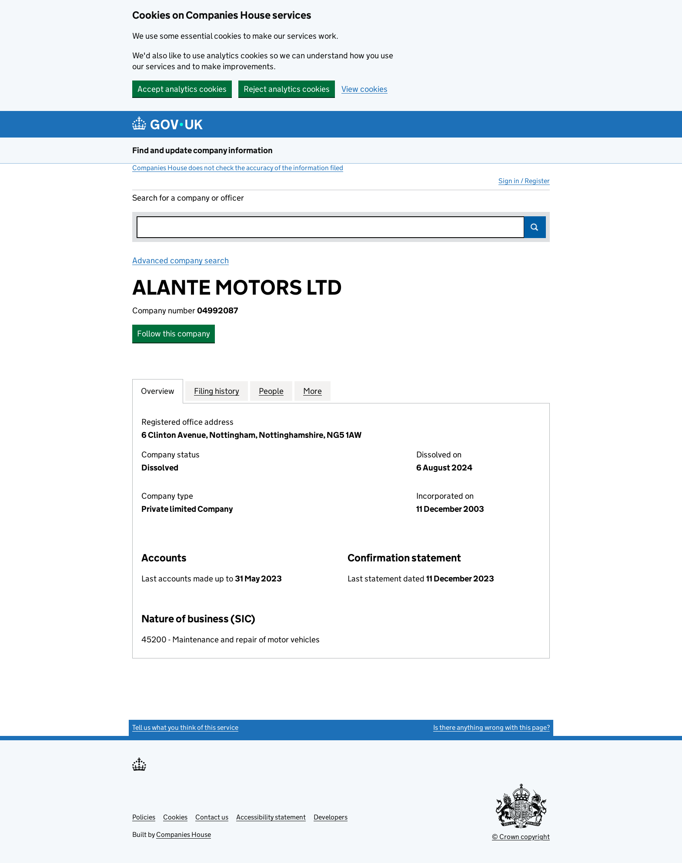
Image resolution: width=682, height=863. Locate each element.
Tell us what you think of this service (185, 727)
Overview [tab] (157, 391)
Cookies (175, 817)
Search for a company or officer (188, 198)
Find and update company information (202, 150)
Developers (331, 817)
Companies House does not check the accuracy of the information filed (237, 168)
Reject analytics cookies (287, 89)
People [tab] (271, 391)
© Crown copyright (521, 837)
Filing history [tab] (216, 391)
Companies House (183, 834)
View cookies (364, 89)
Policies (143, 817)
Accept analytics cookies (182, 89)
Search (535, 227)
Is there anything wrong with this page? (491, 727)
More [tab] (312, 391)
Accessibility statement (271, 817)
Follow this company (173, 334)
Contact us (211, 817)
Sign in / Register (524, 181)
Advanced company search (180, 260)
